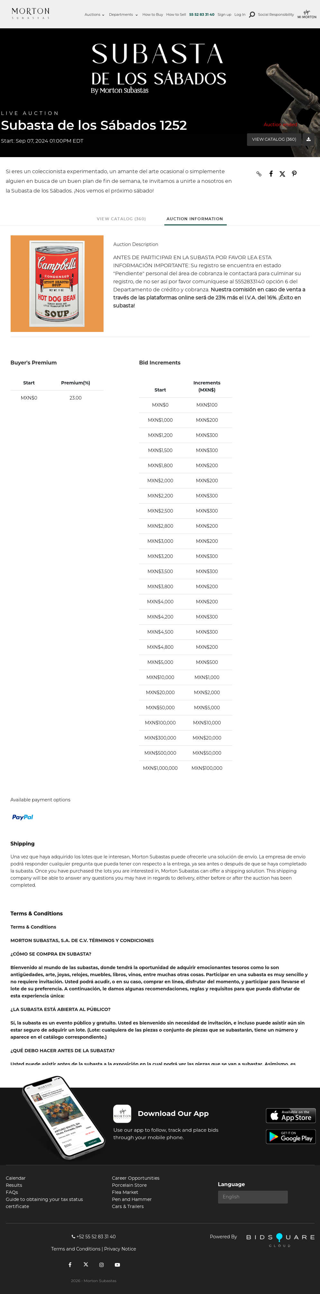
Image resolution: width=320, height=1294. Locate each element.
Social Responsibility (276, 14)
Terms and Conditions (75, 1249)
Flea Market (125, 1192)
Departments (123, 14)
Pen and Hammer (132, 1199)
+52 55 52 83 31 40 (94, 1237)
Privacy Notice (120, 1249)
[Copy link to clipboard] (259, 174)
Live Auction (30, 113)
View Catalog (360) (274, 139)
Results (14, 1185)
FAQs (12, 1192)
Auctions (94, 14)
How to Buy (152, 14)
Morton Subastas (30, 13)
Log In (239, 14)
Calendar (16, 1178)
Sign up (224, 14)
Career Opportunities (136, 1178)
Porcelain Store (129, 1185)
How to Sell (176, 14)
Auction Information (195, 219)
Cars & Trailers (128, 1206)
